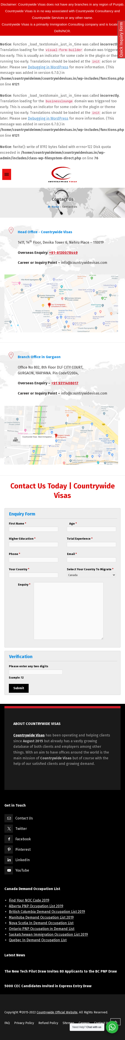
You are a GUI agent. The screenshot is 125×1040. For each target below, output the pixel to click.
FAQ (7, 1023)
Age (73, 523)
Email (72, 554)
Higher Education (14, 538)
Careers (84, 1023)
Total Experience (72, 538)
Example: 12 (16, 677)
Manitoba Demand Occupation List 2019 (41, 917)
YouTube (22, 870)
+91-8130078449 (63, 253)
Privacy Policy (24, 1023)
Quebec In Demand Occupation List (38, 940)
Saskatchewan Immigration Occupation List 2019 (48, 934)
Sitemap (68, 1023)
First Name (14, 523)
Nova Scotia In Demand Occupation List (41, 923)
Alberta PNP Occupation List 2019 (36, 906)
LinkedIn (22, 860)
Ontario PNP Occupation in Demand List (41, 929)
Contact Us (24, 818)
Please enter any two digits (19, 666)
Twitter (21, 829)
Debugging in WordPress (48, 67)
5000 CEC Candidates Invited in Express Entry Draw (47, 986)
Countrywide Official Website (57, 1012)
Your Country (14, 569)
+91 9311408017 (64, 383)
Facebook (23, 839)
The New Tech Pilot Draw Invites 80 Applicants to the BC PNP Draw (60, 971)
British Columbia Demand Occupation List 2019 (47, 912)
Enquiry (24, 584)
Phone (14, 554)
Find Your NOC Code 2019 (29, 900)
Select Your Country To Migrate (72, 569)
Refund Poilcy (48, 1023)
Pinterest (23, 849)
